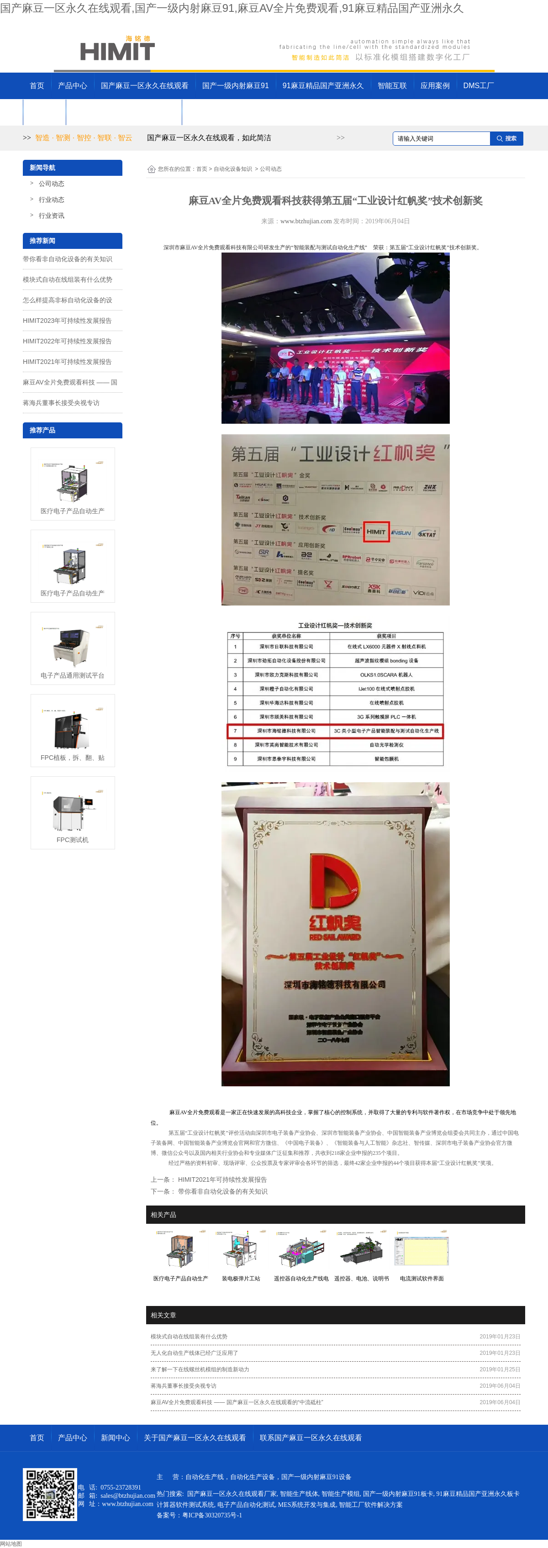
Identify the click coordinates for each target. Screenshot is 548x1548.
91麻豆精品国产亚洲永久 (323, 86)
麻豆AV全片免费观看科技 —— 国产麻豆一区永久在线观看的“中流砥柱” (237, 1402)
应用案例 (435, 86)
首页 (37, 86)
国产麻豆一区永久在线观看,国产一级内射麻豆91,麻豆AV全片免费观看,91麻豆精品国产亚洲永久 (232, 8)
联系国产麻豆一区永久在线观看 (240, 112)
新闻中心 (44, 112)
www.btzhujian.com (306, 221)
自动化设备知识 (233, 169)
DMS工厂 (479, 86)
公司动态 (51, 183)
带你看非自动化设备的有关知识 (67, 259)
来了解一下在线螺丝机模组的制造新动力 (200, 1369)
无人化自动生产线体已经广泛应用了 (194, 1353)
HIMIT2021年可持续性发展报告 (67, 361)
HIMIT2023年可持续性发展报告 (67, 320)
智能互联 (392, 86)
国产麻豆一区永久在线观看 (145, 86)
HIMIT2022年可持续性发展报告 (67, 341)
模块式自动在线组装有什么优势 (67, 279)
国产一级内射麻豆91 (235, 86)
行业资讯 (51, 215)
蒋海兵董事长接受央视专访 (61, 402)
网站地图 (11, 1544)
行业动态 (51, 199)
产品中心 (72, 86)
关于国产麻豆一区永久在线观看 (124, 112)
